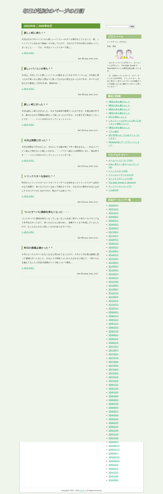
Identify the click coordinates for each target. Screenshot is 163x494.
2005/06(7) (113, 453)
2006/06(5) (113, 408)
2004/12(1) (113, 472)
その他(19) (113, 190)
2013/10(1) (113, 259)
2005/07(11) (113, 450)
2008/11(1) (113, 324)
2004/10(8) (113, 476)
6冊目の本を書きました (119, 105)
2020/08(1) (113, 217)
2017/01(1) (113, 236)
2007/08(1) (113, 354)
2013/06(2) (113, 263)
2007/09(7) (113, 350)
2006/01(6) (113, 427)
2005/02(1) (113, 469)
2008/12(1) (113, 320)
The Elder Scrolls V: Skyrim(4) (122, 182)
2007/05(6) (113, 366)
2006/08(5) (113, 400)
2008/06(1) (113, 335)
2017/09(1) (113, 232)
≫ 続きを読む (28, 53)
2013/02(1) (113, 274)
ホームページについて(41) (120, 160)
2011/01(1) (113, 305)
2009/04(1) (113, 312)
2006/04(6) (113, 415)
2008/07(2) (113, 331)
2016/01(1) (113, 244)
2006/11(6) (113, 389)
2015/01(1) (113, 247)
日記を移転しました (117, 117)
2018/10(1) (113, 224)
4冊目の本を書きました (119, 113)
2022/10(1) (113, 209)
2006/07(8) (113, 404)
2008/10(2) (113, 327)
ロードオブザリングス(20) (120, 179)
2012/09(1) (113, 286)
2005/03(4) (113, 465)
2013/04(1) (113, 270)
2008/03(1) (113, 339)
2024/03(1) (113, 205)
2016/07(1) (113, 240)
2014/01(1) (113, 255)
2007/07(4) (113, 358)
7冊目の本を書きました (119, 102)
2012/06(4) (113, 297)
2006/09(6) (113, 396)
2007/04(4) (113, 369)
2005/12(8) (113, 431)
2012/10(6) (113, 282)
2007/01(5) (113, 381)
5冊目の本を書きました (119, 109)
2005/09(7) (113, 442)
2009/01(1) (113, 316)
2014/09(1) (113, 251)
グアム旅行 (113, 131)
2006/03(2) (113, 419)
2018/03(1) (113, 228)
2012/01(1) (113, 301)
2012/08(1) (113, 289)
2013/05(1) (113, 266)
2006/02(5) (113, 423)
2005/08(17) (113, 446)
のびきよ (82, 490)
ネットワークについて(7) (119, 186)
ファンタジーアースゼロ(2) (120, 175)
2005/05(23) (113, 457)
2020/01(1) (113, 221)
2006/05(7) (113, 411)
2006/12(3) (113, 385)
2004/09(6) (113, 480)
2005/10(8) (113, 438)
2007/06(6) (113, 362)
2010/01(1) (113, 308)
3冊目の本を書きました (119, 128)
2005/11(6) (113, 434)
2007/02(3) (113, 377)
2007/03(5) (113, 373)
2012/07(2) (113, 293)
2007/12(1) (113, 347)
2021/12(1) (113, 213)
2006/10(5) (113, 392)
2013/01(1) (113, 278)
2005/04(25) (113, 461)
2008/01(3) (113, 343)
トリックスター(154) (117, 171)
